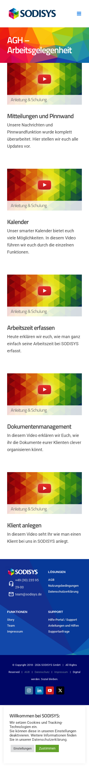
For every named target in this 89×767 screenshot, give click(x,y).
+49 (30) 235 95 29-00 (27, 583)
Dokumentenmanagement (39, 426)
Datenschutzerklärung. (49, 739)
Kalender (17, 221)
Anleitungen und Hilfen (63, 625)
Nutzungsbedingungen (63, 585)
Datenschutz (42, 672)
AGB (51, 580)
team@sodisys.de (28, 594)
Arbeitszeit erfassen (31, 327)
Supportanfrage (59, 631)
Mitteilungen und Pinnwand (40, 116)
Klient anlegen (24, 525)
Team (11, 625)
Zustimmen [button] (47, 748)
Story (10, 619)
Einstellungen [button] (23, 748)
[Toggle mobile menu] (79, 13)
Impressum (15, 631)
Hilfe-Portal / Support (62, 619)
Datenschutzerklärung (63, 591)
